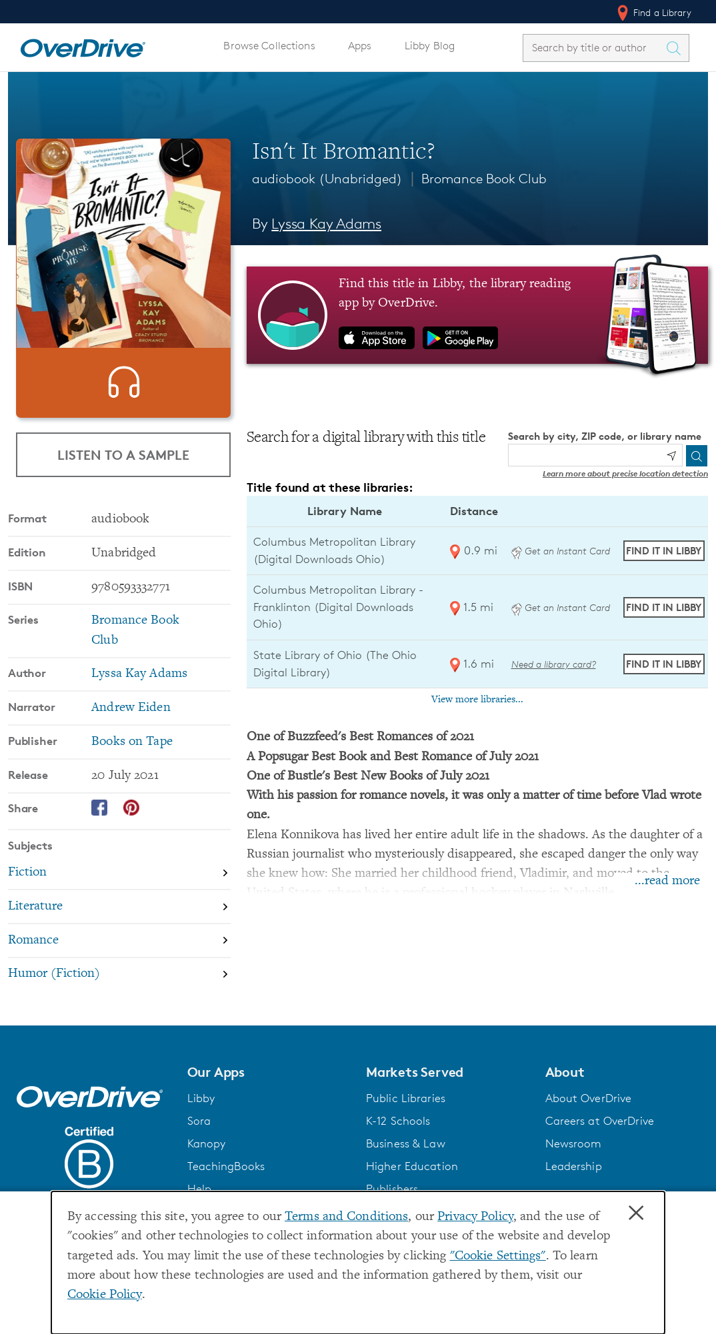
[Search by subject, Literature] (119, 927)
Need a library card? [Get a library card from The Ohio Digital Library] (553, 664)
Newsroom (573, 1163)
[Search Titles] (677, 48)
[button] (269, 1092)
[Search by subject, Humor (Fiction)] (119, 994)
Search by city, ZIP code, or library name (604, 436)
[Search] (696, 455)
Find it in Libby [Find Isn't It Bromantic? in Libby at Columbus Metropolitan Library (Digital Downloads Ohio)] (663, 550)
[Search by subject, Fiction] (119, 893)
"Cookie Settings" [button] (498, 1256)
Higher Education (412, 1186)
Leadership (573, 1186)
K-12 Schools (398, 1140)
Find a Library (653, 13)
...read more (667, 881)
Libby (201, 1118)
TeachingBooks (226, 1186)
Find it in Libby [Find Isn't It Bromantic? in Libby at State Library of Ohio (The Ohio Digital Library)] (663, 664)
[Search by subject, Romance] (119, 961)
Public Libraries (405, 1118)
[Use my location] (671, 455)
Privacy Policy (475, 1217)
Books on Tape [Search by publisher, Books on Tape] (132, 762)
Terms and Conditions (346, 1217)
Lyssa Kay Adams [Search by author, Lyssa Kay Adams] (326, 223)
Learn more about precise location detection (625, 473)
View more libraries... (477, 699)
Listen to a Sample (123, 461)
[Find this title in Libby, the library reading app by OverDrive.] (477, 315)
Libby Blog (430, 45)
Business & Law (405, 1163)
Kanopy (206, 1163)
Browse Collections (269, 45)
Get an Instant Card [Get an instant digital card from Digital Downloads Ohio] (560, 550)
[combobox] (594, 48)
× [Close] (636, 1213)
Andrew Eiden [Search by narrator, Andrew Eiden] (130, 728)
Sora (199, 1140)
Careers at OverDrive (599, 1140)
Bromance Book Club (484, 179)
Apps (360, 45)
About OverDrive (588, 1118)
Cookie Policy (104, 1295)
